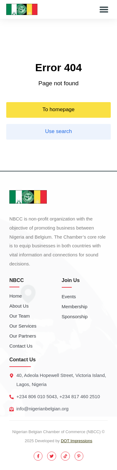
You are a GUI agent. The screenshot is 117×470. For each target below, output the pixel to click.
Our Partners (22, 336)
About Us (19, 306)
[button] (104, 9)
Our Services (23, 326)
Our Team (19, 316)
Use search (58, 131)
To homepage (58, 109)
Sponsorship (75, 316)
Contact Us (20, 346)
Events (69, 296)
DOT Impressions (76, 440)
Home (15, 296)
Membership (75, 306)
